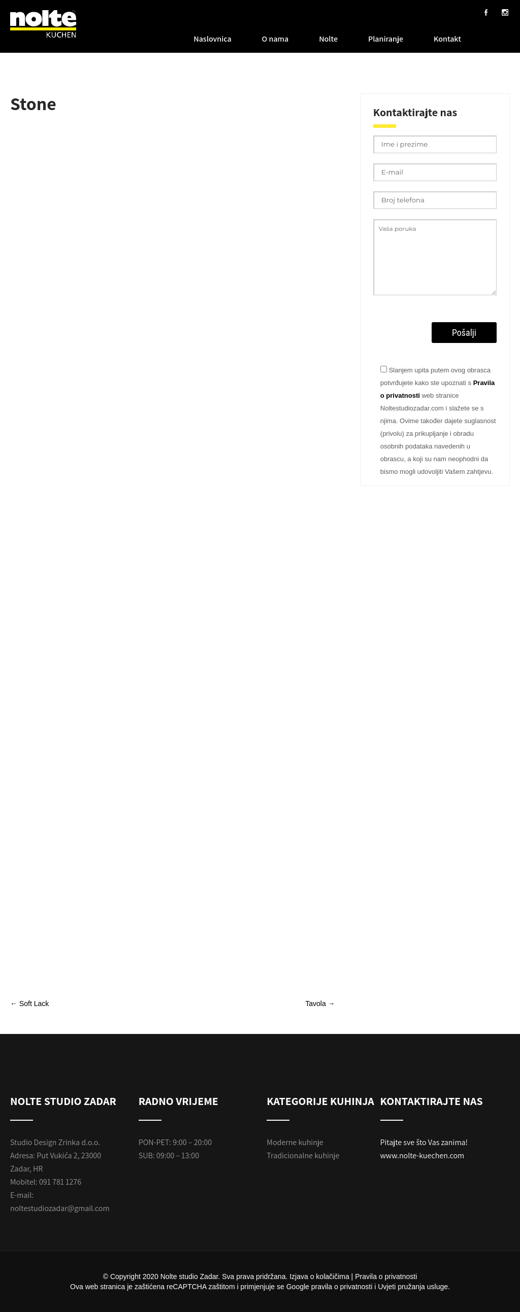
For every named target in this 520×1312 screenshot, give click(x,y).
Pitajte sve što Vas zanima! (424, 1142)
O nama (275, 38)
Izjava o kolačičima (319, 1276)
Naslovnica (212, 38)
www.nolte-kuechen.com (422, 1155)
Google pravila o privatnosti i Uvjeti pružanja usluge (367, 1287)
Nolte (328, 38)
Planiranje (385, 38)
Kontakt (447, 38)
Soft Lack (29, 1003)
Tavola (320, 1003)
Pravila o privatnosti (386, 1276)
